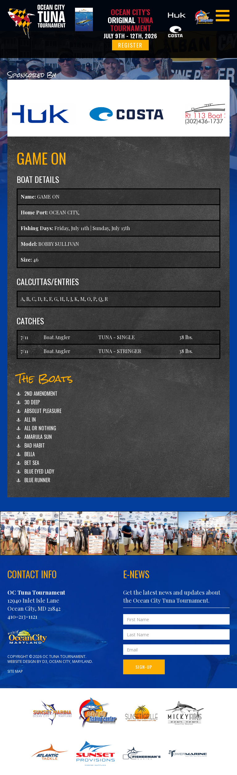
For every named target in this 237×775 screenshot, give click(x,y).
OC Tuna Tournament (36, 592)
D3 (44, 661)
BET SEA (31, 462)
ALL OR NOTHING (40, 428)
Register (130, 45)
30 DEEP (32, 402)
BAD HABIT (34, 445)
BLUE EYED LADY (39, 471)
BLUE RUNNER (37, 480)
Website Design (21, 661)
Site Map (15, 671)
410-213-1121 (22, 616)
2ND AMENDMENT (40, 393)
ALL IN (30, 419)
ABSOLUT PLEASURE (42, 411)
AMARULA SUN (38, 436)
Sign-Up (143, 666)
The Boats (45, 379)
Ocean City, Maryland (70, 661)
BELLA (29, 454)
